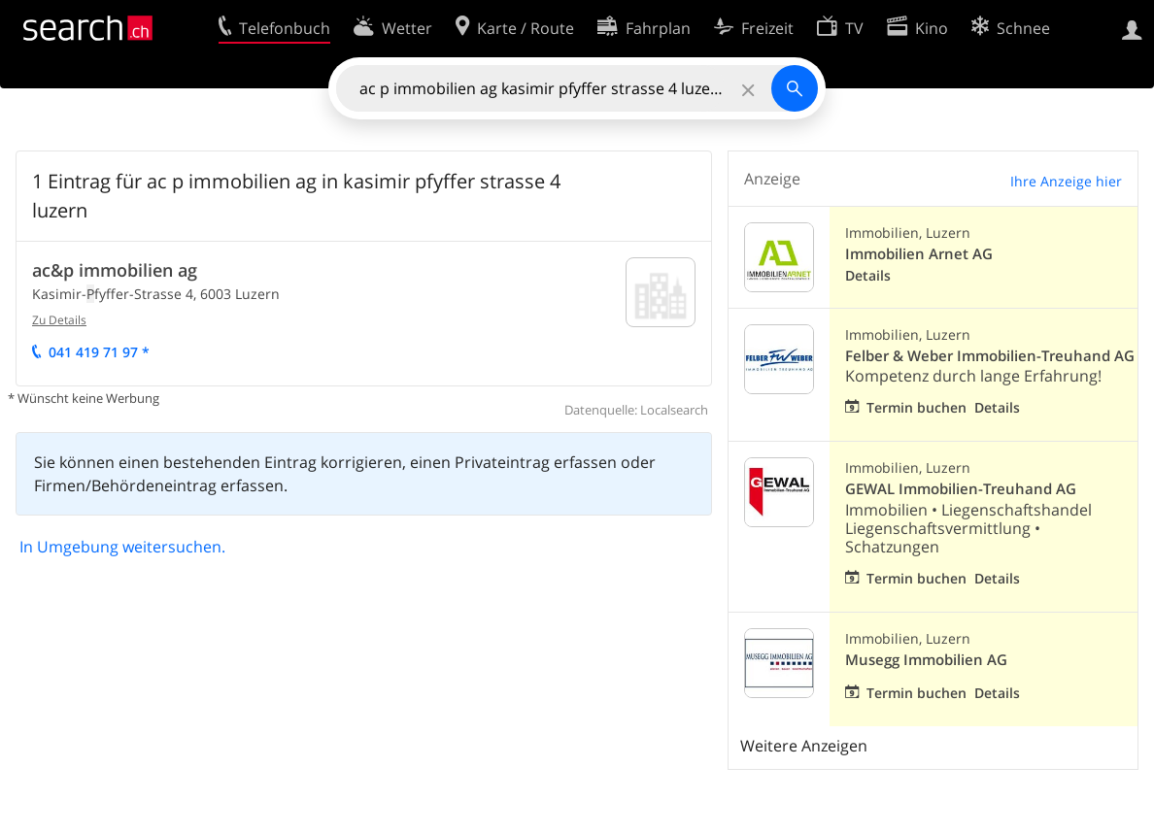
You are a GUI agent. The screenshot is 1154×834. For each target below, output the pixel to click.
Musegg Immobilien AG (926, 660)
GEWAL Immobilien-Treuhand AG (960, 489)
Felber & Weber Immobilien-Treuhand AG (990, 356)
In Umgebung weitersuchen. (122, 546)
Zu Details (59, 320)
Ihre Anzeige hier (1066, 181)
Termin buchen (916, 407)
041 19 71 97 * (99, 352)
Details (868, 275)
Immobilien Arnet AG (919, 254)
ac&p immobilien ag (114, 270)
